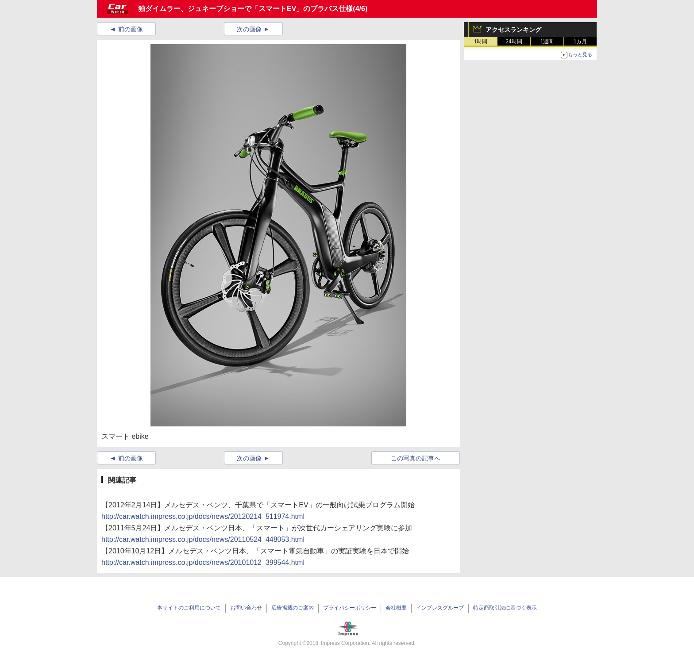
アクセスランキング (513, 29)
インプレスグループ (440, 608)
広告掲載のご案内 (292, 608)
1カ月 (580, 41)
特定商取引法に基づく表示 (505, 608)
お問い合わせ (246, 608)
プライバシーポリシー (349, 608)
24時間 (513, 41)
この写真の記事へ (415, 458)
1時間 (481, 41)
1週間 (547, 41)
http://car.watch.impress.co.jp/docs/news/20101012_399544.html (203, 562)
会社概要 (396, 608)
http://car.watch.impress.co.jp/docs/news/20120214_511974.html (203, 516)
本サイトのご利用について (189, 608)
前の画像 (130, 29)
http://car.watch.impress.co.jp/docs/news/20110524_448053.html (203, 539)
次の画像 (249, 29)
